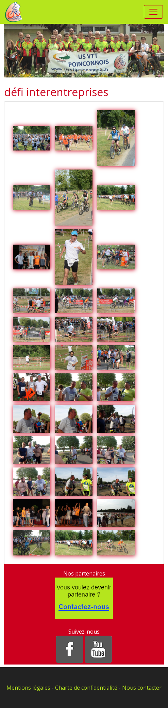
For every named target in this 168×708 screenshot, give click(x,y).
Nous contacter (142, 687)
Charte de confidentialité (86, 687)
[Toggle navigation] (153, 12)
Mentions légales (28, 687)
